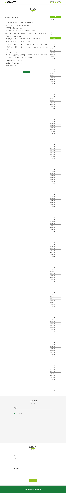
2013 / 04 (52, 338)
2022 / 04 (52, 133)
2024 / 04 (52, 87)
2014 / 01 (52, 321)
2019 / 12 (52, 185)
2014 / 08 (52, 308)
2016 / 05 (52, 267)
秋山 (52, 34)
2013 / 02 (52, 342)
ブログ (52, 23)
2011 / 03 (52, 386)
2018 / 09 (52, 213)
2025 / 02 (52, 67)
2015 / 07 (52, 286)
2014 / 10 (52, 304)
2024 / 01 (52, 92)
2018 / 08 (52, 215)
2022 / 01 (52, 138)
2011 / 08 (52, 377)
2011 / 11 (52, 371)
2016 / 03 (52, 271)
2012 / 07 (52, 356)
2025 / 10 (52, 52)
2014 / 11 (52, 302)
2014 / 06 (52, 311)
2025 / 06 (52, 60)
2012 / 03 (52, 363)
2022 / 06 (52, 129)
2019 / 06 (52, 196)
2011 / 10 (52, 373)
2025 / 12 (52, 48)
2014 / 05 (52, 313)
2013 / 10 (52, 327)
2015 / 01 (52, 298)
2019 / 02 (52, 204)
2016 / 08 (52, 262)
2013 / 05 (52, 336)
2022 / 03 (52, 135)
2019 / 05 (52, 198)
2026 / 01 (52, 46)
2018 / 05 (52, 221)
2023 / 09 (52, 100)
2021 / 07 (52, 148)
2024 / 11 (52, 73)
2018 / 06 (52, 219)
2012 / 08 (52, 354)
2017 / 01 (52, 252)
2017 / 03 (52, 248)
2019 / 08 (52, 192)
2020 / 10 (52, 165)
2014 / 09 (52, 306)
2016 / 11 (52, 256)
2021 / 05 (52, 152)
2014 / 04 (52, 315)
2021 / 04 (52, 154)
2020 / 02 (52, 181)
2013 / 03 (52, 340)
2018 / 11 (52, 210)
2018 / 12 (52, 208)
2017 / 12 (52, 231)
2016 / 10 (52, 258)
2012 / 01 (52, 367)
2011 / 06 (52, 381)
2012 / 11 (52, 348)
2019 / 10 (52, 188)
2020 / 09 (52, 167)
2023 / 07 (52, 104)
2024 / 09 (52, 77)
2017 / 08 (52, 238)
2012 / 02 (52, 365)
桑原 (52, 30)
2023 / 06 (52, 106)
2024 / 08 (52, 79)
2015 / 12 (52, 277)
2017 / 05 (52, 244)
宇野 (52, 26)
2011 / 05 (52, 383)
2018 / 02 (52, 227)
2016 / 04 (52, 269)
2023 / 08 (52, 102)
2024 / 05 (52, 85)
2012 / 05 (52, 360)
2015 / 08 (52, 285)
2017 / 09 (52, 237)
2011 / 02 (52, 388)
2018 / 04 (52, 223)
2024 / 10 (52, 75)
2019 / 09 (52, 190)
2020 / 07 (52, 171)
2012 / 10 (52, 350)
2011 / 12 (52, 369)
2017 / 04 (52, 246)
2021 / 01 (52, 160)
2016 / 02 (52, 273)
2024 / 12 (52, 71)
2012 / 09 (52, 352)
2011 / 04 (52, 385)
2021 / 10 (52, 142)
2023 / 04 (52, 110)
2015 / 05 (52, 290)
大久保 (52, 25)
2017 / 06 (52, 242)
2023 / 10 (52, 98)
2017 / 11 (52, 233)
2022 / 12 (52, 117)
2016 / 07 (52, 263)
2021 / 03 (52, 156)
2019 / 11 (52, 187)
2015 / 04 (52, 292)
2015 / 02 (52, 296)
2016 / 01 (52, 275)
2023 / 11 (52, 96)
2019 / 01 (52, 206)
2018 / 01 (52, 229)
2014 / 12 (52, 300)
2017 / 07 (52, 240)
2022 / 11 (52, 119)
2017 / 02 (52, 250)
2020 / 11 (52, 163)
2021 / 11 (52, 140)
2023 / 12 (52, 94)
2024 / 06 (52, 83)
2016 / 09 (52, 260)
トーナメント (53, 21)
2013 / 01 (52, 344)
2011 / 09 (52, 375)
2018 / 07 (52, 217)
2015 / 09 (52, 283)
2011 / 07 (52, 379)
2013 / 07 (52, 333)
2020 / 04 (52, 177)
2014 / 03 (52, 317)
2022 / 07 (52, 127)
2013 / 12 (52, 323)
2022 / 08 (52, 125)
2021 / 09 (52, 144)
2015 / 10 (52, 281)
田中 (52, 32)
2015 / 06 (52, 288)
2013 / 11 (52, 325)
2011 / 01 (52, 390)
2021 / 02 (52, 158)
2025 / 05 (52, 62)
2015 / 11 (52, 279)
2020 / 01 (52, 183)
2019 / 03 (52, 202)
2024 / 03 (52, 89)
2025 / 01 (52, 69)
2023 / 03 (52, 112)
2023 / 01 (52, 115)
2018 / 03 (52, 225)
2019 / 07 (52, 194)
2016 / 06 (52, 265)
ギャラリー (53, 19)
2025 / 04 (52, 64)
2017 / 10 (52, 235)
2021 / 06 (52, 150)
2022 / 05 (52, 131)
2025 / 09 (52, 54)
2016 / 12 (52, 254)
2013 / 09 (52, 329)
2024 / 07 (52, 81)
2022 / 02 (52, 137)
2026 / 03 (52, 42)
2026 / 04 (52, 40)
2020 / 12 (52, 162)
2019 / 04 (52, 200)
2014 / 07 (52, 310)
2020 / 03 (52, 179)
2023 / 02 (52, 113)
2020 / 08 (52, 169)
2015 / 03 (52, 294)
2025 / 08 (52, 56)
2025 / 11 (52, 50)
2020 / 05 (52, 175)
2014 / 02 (52, 319)
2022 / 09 (52, 123)
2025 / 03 (52, 65)
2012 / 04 (52, 361)
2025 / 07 (52, 58)
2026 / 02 (52, 44)
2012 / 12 (52, 346)
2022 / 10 (52, 121)
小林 (52, 28)
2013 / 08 (52, 331)
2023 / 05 (52, 108)
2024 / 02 (52, 90)
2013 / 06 (52, 335)
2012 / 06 (52, 358)
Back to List (26, 72)
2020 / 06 (52, 173)
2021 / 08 (52, 146)
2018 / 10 (52, 212)
